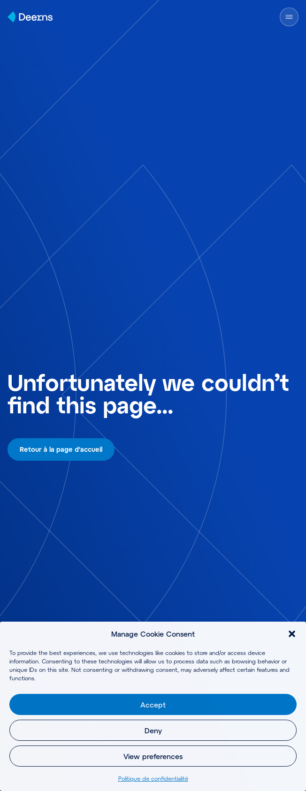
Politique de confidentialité (153, 778)
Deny (153, 730)
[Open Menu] (289, 17)
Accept (153, 704)
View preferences (153, 756)
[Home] (30, 17)
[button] (292, 634)
